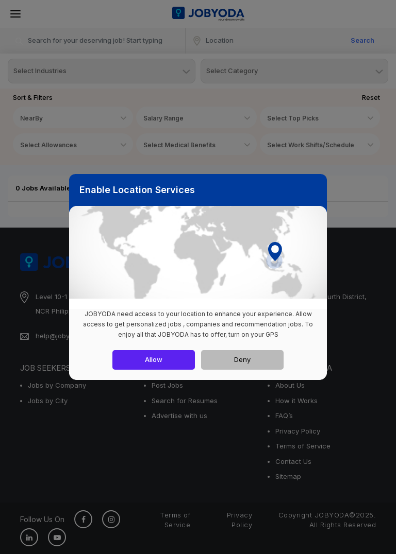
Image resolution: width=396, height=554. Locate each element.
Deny (242, 359)
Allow (153, 359)
